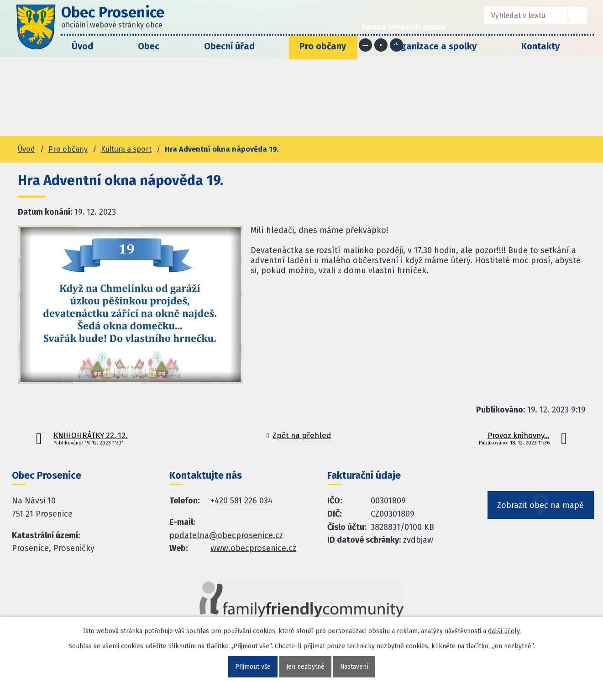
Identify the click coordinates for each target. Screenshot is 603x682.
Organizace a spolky (434, 46)
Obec (148, 46)
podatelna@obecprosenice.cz (226, 535)
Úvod (82, 46)
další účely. (504, 631)
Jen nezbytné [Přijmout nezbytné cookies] (305, 667)
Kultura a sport (126, 149)
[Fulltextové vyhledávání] (519, 15)
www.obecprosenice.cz (253, 548)
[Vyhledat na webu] (577, 15)
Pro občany (322, 46)
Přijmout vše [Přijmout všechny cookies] (253, 667)
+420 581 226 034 (241, 501)
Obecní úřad (229, 46)
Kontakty (540, 46)
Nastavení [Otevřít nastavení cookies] (354, 667)
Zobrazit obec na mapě (541, 507)
